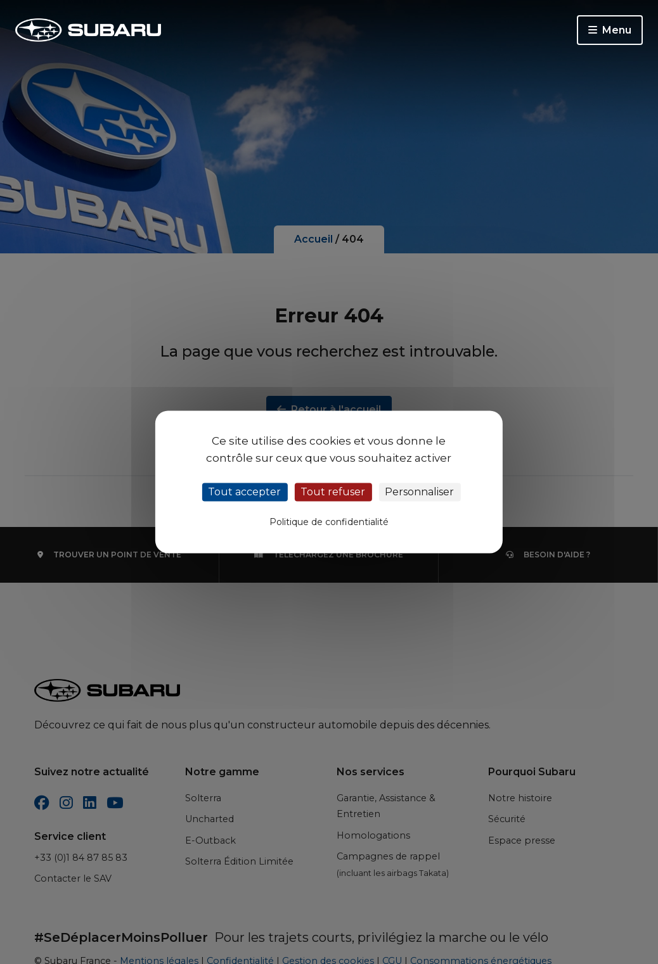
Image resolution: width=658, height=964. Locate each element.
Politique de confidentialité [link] (329, 522)
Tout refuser (332, 492)
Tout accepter (244, 492)
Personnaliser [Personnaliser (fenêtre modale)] (419, 492)
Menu (609, 30)
